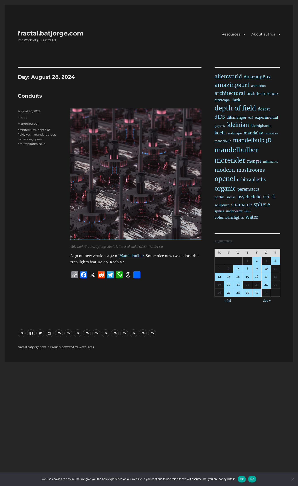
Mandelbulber (131, 256)
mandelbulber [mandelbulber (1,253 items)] (237, 150)
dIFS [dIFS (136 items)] (220, 117)
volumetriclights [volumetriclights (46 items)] (229, 217)
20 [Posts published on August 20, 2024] (229, 285)
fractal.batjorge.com (50, 33)
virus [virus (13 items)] (247, 211)
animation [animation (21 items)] (258, 86)
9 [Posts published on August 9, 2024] (257, 269)
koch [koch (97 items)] (220, 133)
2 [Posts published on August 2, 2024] (257, 261)
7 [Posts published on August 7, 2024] (238, 269)
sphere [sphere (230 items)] (262, 204)
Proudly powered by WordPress (72, 347)
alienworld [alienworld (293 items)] (228, 76)
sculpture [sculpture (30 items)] (222, 205)
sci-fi (42, 144)
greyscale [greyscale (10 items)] (220, 126)
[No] (292, 479)
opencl (38, 139)
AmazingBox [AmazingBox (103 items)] (257, 76)
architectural (27, 130)
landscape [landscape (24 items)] (234, 133)
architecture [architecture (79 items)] (258, 93)
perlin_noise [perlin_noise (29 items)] (225, 197)
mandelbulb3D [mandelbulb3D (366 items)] (252, 140)
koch (29, 134)
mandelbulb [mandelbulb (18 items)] (223, 141)
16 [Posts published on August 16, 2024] (257, 277)
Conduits (30, 96)
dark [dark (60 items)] (235, 100)
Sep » (267, 301)
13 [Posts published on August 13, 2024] (228, 277)
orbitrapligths (27, 144)
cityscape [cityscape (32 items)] (222, 100)
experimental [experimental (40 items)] (266, 117)
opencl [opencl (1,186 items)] (225, 179)
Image (22, 117)
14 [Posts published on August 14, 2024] (238, 277)
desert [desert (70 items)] (264, 109)
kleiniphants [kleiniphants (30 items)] (261, 126)
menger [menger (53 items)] (254, 161)
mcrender (25, 139)
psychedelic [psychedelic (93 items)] (249, 196)
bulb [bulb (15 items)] (275, 94)
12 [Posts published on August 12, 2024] (219, 277)
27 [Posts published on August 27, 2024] (229, 293)
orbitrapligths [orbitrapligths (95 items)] (251, 179)
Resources (231, 34)
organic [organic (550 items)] (225, 188)
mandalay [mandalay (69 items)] (253, 133)
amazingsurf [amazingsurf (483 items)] (232, 85)
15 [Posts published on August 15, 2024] (247, 277)
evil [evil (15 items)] (250, 117)
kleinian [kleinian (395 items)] (238, 125)
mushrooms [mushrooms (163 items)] (251, 170)
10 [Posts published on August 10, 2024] (266, 269)
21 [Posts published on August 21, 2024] (238, 285)
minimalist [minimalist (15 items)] (270, 161)
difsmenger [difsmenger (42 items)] (237, 117)
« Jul (228, 301)
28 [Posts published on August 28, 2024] (238, 293)
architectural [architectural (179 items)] (230, 93)
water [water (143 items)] (252, 217)
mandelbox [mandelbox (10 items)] (271, 133)
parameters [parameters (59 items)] (248, 189)
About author (263, 34)
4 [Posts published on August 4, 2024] (275, 261)
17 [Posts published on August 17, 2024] (266, 277)
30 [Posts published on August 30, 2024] (257, 293)
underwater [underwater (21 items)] (234, 211)
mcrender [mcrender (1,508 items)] (230, 160)
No (252, 479)
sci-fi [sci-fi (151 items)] (269, 197)
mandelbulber (44, 134)
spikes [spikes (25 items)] (219, 211)
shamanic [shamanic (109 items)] (241, 204)
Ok (242, 479)
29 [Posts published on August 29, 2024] (247, 293)
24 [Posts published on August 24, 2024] (266, 285)
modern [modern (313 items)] (225, 170)
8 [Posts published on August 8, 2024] (247, 269)
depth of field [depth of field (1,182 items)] (235, 108)
